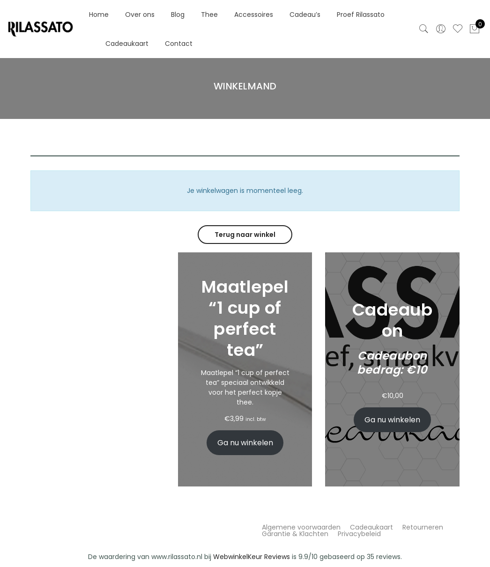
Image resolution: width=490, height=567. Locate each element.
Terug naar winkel (245, 234)
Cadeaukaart (126, 43)
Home (99, 14)
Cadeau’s (305, 14)
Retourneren (422, 527)
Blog (178, 14)
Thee (209, 14)
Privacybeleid (359, 533)
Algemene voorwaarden (301, 527)
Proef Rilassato (361, 14)
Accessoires (253, 14)
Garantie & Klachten (295, 533)
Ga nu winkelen (245, 442)
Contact (179, 43)
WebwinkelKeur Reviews (251, 556)
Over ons (140, 14)
